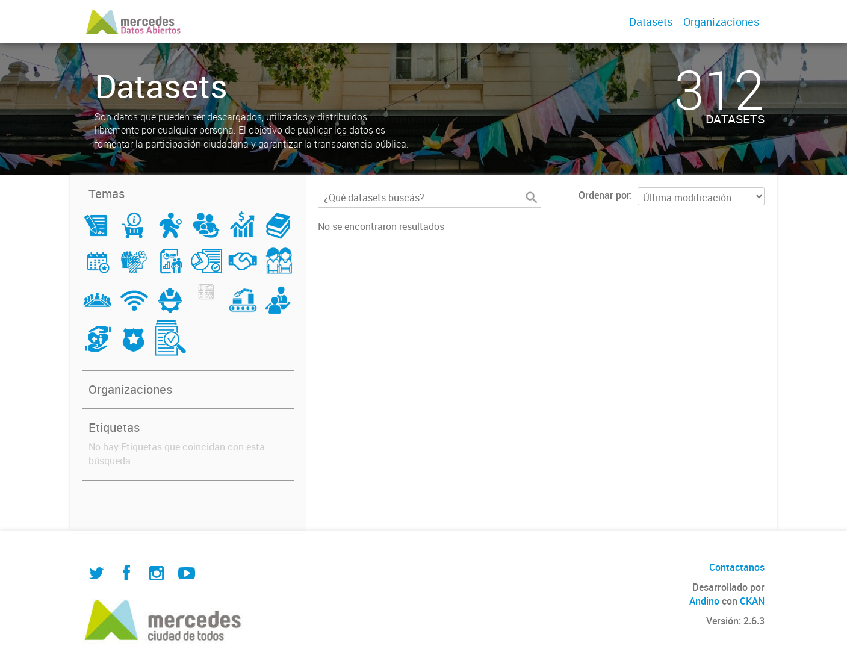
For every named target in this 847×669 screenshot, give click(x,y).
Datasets (650, 21)
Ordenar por (604, 195)
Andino (704, 601)
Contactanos (737, 567)
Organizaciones (721, 21)
